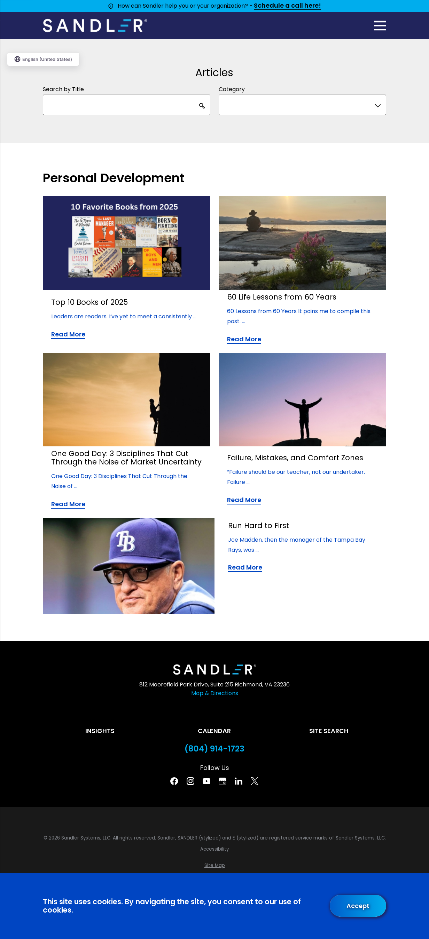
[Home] (95, 25)
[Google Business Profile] (222, 781)
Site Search (329, 730)
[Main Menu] (380, 25)
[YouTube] (206, 781)
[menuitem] (214, 849)
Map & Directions (214, 693)
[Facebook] (174, 781)
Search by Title (63, 90)
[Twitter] (254, 781)
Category (232, 90)
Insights (100, 730)
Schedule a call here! (287, 6)
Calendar (214, 730)
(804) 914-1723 (214, 749)
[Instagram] (190, 781)
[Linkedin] (238, 781)
